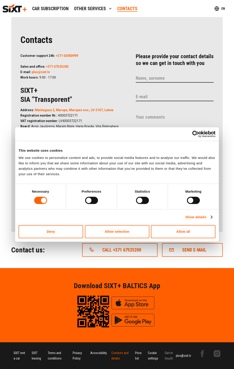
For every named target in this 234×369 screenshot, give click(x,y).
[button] (93, 8)
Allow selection (117, 231)
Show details (195, 217)
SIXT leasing (36, 355)
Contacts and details (120, 355)
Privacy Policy (77, 355)
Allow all (183, 231)
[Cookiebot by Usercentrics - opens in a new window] (195, 134)
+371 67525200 (57, 66)
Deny (51, 231)
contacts (127, 8)
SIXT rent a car (19, 355)
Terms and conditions (55, 355)
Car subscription (50, 8)
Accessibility (98, 353)
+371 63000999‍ (67, 56)
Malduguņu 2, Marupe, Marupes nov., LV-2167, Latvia (74, 110)
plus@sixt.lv (41, 72)
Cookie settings (153, 355)
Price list (138, 355)
